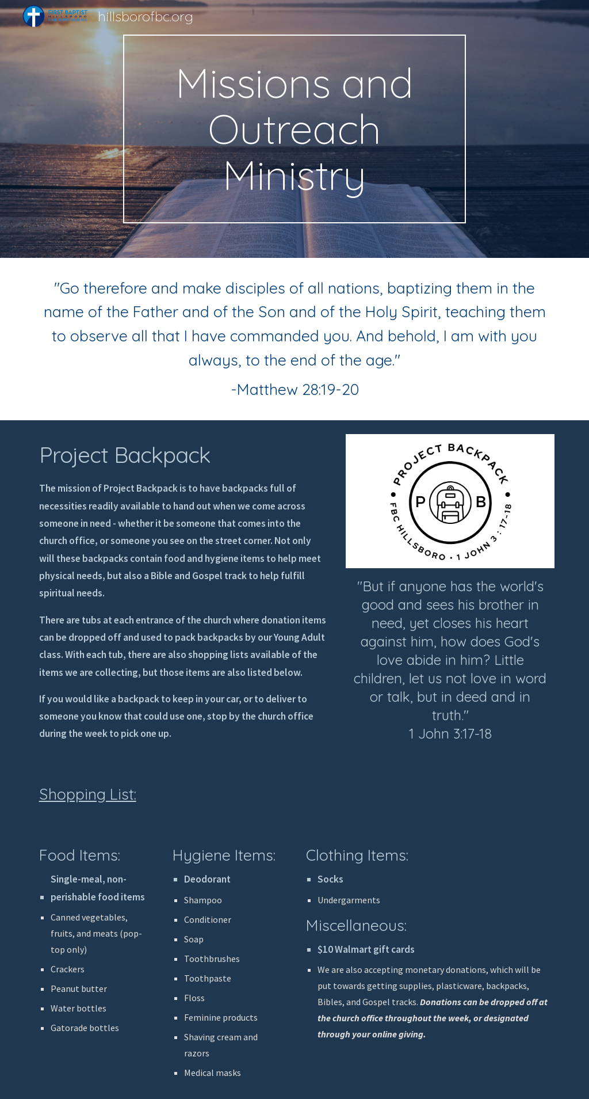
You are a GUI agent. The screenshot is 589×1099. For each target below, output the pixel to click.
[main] (294, 129)
